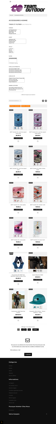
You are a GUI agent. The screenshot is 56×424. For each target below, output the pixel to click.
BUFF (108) (14, 32)
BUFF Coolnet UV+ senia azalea (18, 204)
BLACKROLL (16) (14, 31)
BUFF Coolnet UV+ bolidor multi (37, 204)
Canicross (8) (17, 41)
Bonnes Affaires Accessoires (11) (16, 89)
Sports (10, 370)
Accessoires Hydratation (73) (20, 71)
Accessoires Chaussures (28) (20, 70)
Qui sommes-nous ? (13, 385)
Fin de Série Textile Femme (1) (16, 87)
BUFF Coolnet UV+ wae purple (18, 239)
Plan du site (11, 402)
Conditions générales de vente (16, 390)
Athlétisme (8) (17, 39)
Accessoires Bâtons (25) (20, 69)
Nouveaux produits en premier (15, 100)
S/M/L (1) (11, 52)
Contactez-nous (12, 400)
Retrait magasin (12, 397)
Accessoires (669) (13, 58)
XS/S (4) (11, 51)
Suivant (35, 329)
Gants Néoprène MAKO (37, 274)
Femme (10, 368)
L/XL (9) (11, 49)
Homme (10, 365)
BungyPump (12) (17, 40)
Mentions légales (12, 388)
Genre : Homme (26, 105)
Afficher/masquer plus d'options (28, 94)
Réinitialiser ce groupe (14, 63)
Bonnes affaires (12, 375)
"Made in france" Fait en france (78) (16, 78)
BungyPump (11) (14, 33)
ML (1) (11, 50)
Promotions (11, 410)
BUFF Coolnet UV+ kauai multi (38, 239)
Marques (11, 373)
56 (29, 329)
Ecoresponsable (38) (16, 80)
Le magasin (11, 383)
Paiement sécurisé (13, 392)
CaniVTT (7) (17, 43)
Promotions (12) (16, 90)
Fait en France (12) (16, 79)
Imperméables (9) (16, 81)
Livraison (11, 395)
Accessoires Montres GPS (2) (20, 72)
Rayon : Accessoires (15, 105)
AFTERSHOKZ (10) (14, 30)
